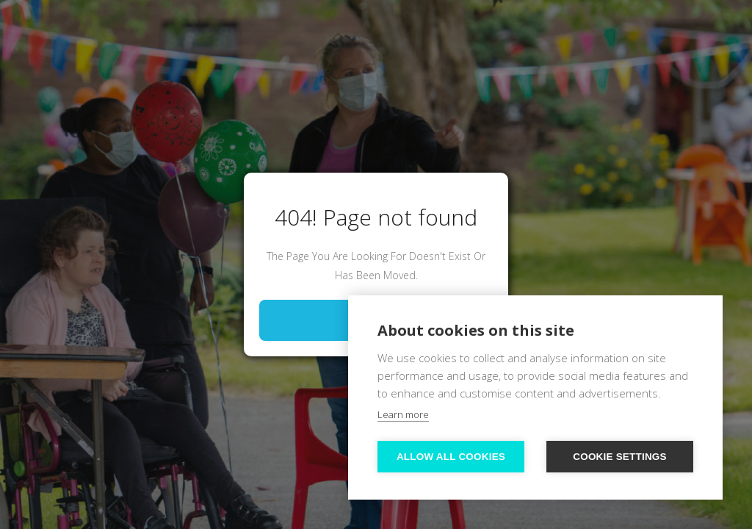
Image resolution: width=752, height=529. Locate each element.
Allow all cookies (451, 456)
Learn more (403, 414)
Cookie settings (620, 456)
